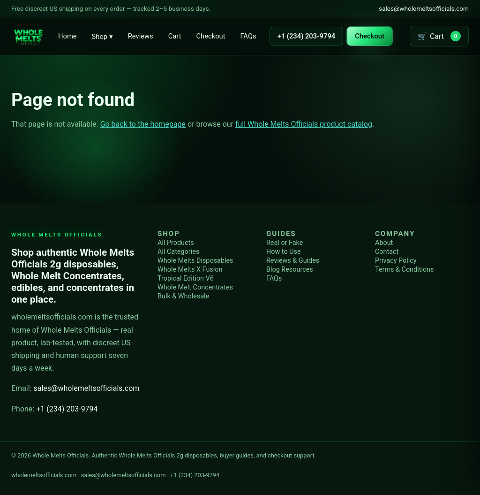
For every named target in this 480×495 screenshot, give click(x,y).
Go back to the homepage (143, 124)
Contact (386, 252)
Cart (174, 36)
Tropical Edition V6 (186, 278)
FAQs (248, 36)
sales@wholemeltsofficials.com (424, 8)
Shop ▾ (102, 36)
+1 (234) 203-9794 (307, 36)
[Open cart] (439, 36)
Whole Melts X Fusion (190, 270)
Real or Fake (284, 243)
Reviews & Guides (292, 261)
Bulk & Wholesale (183, 296)
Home (67, 36)
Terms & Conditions (404, 270)
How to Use (283, 252)
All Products (176, 243)
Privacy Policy (396, 261)
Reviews (140, 36)
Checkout (210, 36)
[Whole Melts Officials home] (28, 36)
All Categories (178, 252)
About (384, 243)
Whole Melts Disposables (195, 261)
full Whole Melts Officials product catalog (303, 124)
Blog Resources (289, 270)
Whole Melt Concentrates (195, 287)
